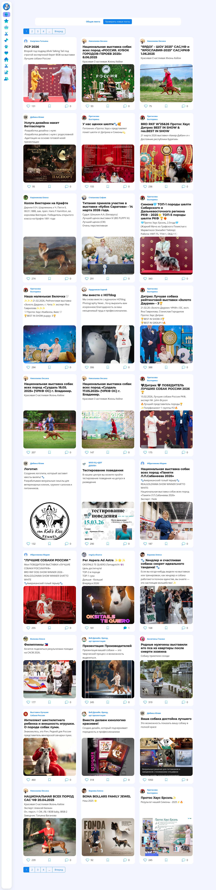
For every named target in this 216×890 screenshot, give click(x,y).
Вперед (59, 31)
